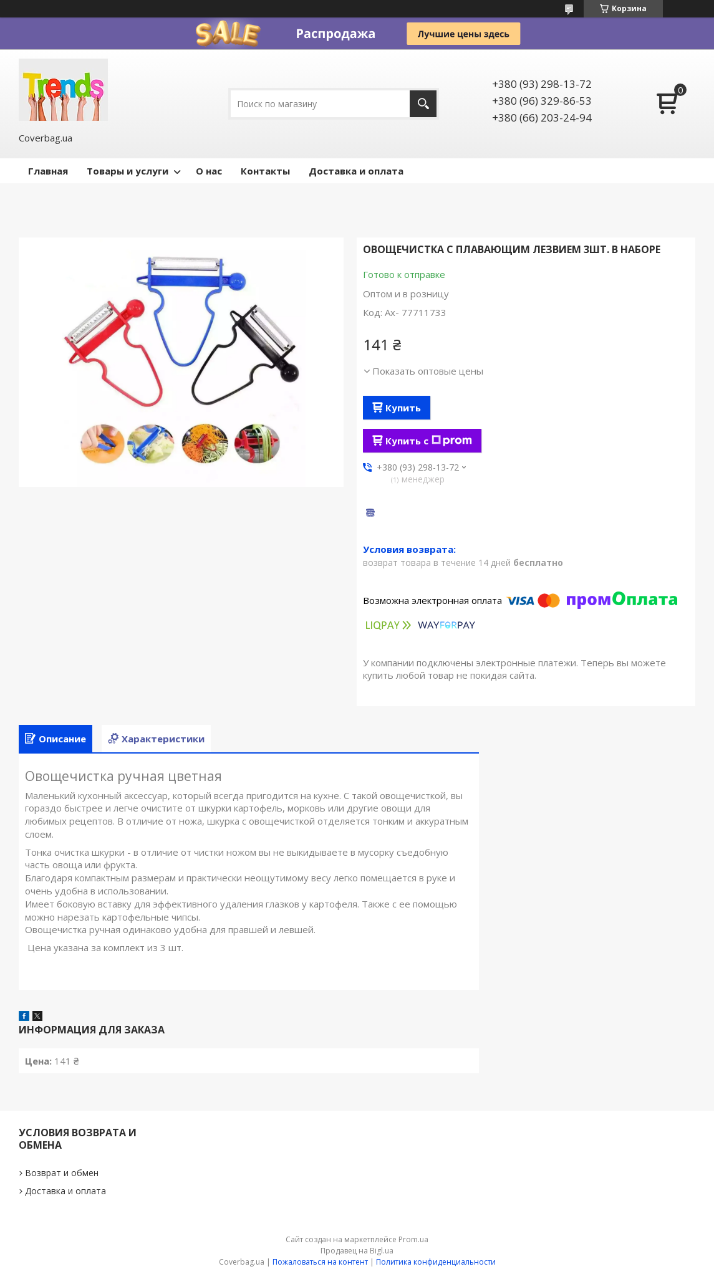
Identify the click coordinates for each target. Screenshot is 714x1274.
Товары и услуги (127, 171)
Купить (403, 407)
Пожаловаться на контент (320, 1262)
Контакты (265, 171)
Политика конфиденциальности (436, 1262)
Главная (48, 171)
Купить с (428, 440)
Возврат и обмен (62, 1173)
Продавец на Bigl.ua (357, 1250)
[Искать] (423, 103)
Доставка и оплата (356, 171)
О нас (209, 171)
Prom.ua (413, 1239)
